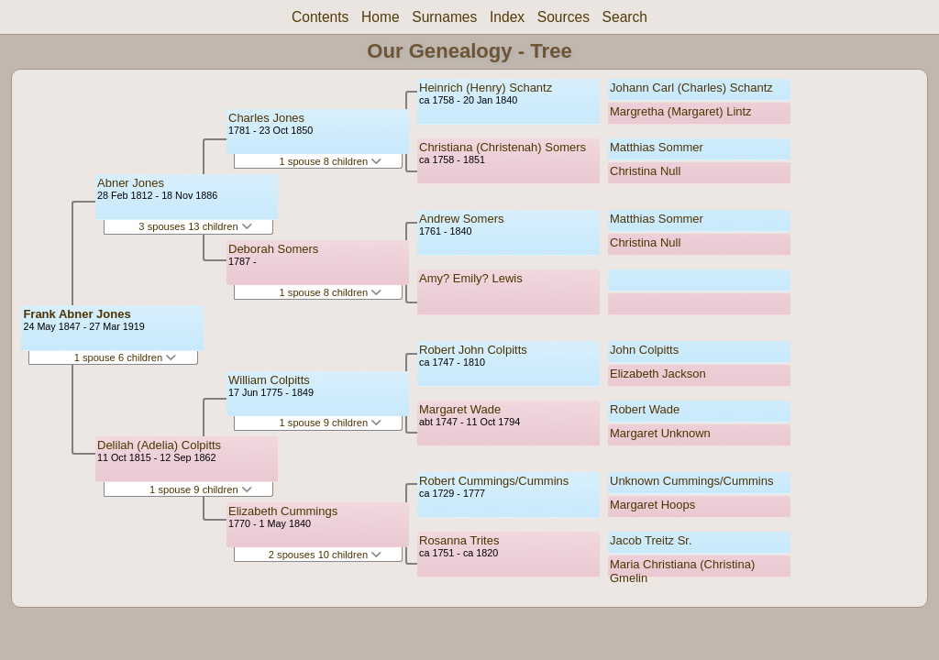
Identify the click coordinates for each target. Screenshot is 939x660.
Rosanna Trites (459, 540)
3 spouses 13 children (194, 226)
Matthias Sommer (656, 147)
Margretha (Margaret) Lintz (681, 111)
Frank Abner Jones (76, 314)
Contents (320, 17)
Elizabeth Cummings (282, 511)
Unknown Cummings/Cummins (691, 481)
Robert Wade (644, 409)
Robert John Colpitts (473, 350)
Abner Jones (130, 183)
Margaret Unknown (660, 433)
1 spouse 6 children (125, 357)
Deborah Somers (273, 249)
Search (624, 17)
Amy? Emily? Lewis (471, 278)
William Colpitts (269, 380)
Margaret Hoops (652, 505)
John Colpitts (644, 350)
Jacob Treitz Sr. (651, 540)
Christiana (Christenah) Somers (502, 147)
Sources (563, 17)
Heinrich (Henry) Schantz (485, 87)
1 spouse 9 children (200, 489)
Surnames (444, 17)
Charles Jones (266, 118)
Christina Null (645, 171)
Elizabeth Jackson (658, 373)
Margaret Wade (460, 409)
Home (380, 17)
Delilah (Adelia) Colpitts (159, 445)
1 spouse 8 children (331, 161)
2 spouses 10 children (325, 554)
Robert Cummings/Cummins (494, 481)
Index (507, 17)
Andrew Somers (461, 219)
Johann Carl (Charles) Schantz (691, 87)
